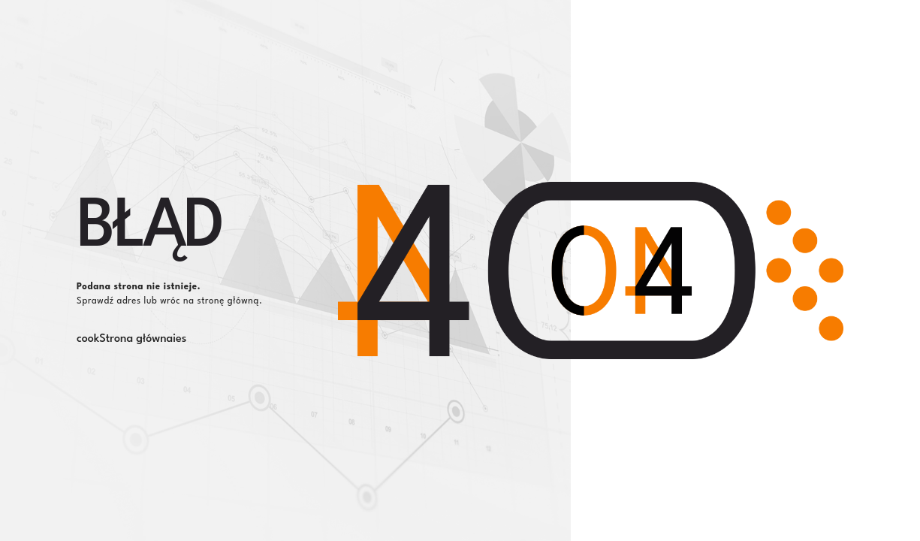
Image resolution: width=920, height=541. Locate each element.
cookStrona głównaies (131, 339)
